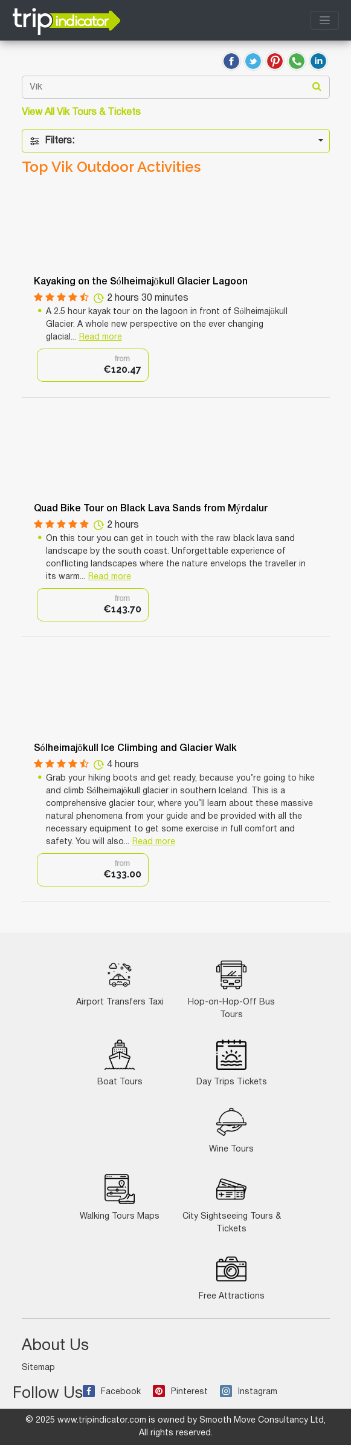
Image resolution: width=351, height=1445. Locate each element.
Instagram (248, 1392)
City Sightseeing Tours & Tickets (231, 1203)
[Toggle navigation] (325, 20)
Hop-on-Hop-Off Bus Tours (231, 989)
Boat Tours (120, 1063)
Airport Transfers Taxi (120, 983)
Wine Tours (231, 1130)
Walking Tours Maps (119, 1197)
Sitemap (38, 1368)
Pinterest (180, 1392)
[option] (93, 365)
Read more (100, 337)
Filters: (52, 141)
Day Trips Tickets (231, 1063)
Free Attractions (232, 1277)
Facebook (112, 1392)
